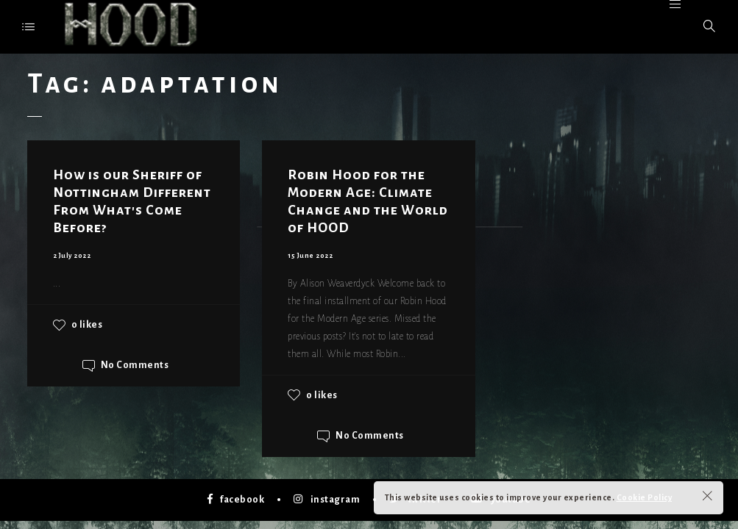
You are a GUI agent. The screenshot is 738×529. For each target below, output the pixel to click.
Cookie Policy (645, 497)
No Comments (135, 366)
